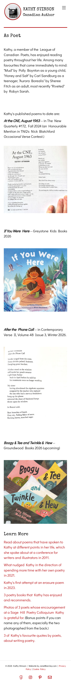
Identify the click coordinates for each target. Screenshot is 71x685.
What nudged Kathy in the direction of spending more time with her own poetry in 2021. (34, 570)
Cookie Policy (39, 669)
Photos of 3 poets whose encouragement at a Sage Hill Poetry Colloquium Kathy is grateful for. (34, 612)
